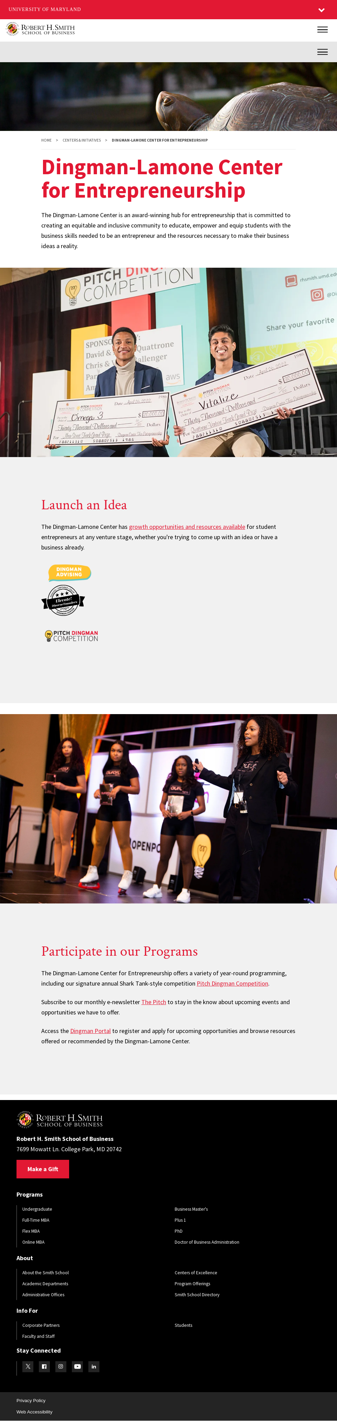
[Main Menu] (322, 29)
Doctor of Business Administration (207, 1242)
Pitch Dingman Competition (232, 983)
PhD (179, 1231)
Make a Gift (43, 1169)
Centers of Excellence (196, 1273)
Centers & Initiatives (82, 140)
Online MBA (33, 1242)
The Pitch (153, 1002)
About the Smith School (45, 1273)
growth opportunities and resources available (187, 527)
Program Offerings (192, 1284)
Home (46, 140)
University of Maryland (45, 9)
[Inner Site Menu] (322, 51)
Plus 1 (180, 1220)
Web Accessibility (34, 1411)
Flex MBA (31, 1231)
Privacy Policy (31, 1400)
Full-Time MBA (35, 1220)
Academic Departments (45, 1284)
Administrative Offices (43, 1295)
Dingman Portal (90, 1031)
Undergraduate (37, 1209)
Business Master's (191, 1209)
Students (183, 1325)
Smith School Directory (197, 1295)
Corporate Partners (40, 1325)
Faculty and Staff (38, 1336)
